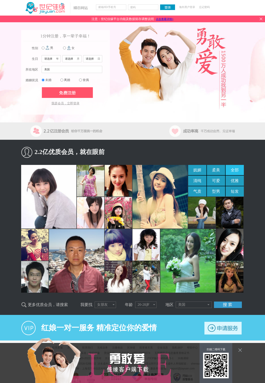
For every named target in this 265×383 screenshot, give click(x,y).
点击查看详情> (164, 19)
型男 (216, 191)
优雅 (235, 180)
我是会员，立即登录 (65, 103)
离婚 (67, 80)
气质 (197, 191)
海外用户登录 (187, 7)
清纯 (197, 180)
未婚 (48, 80)
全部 (235, 170)
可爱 (216, 180)
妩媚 (197, 170)
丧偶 (86, 80)
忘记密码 (204, 7)
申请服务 (223, 328)
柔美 (216, 170)
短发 (235, 191)
